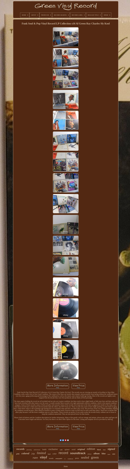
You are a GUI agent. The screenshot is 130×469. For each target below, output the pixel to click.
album (97, 453)
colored (25, 453)
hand (49, 454)
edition (91, 449)
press (77, 458)
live (65, 458)
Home (66, 466)
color (55, 454)
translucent (70, 458)
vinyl (43, 457)
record (63, 453)
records (20, 449)
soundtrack (78, 453)
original (81, 449)
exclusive (53, 449)
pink (17, 454)
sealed (85, 457)
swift (61, 450)
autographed (58, 458)
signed (111, 449)
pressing (29, 450)
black (99, 450)
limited (41, 453)
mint (113, 454)
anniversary (37, 450)
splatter (67, 450)
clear (104, 450)
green (95, 457)
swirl (73, 449)
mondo (51, 458)
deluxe (90, 454)
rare (35, 457)
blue (104, 453)
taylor (109, 454)
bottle (44, 449)
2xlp (33, 454)
